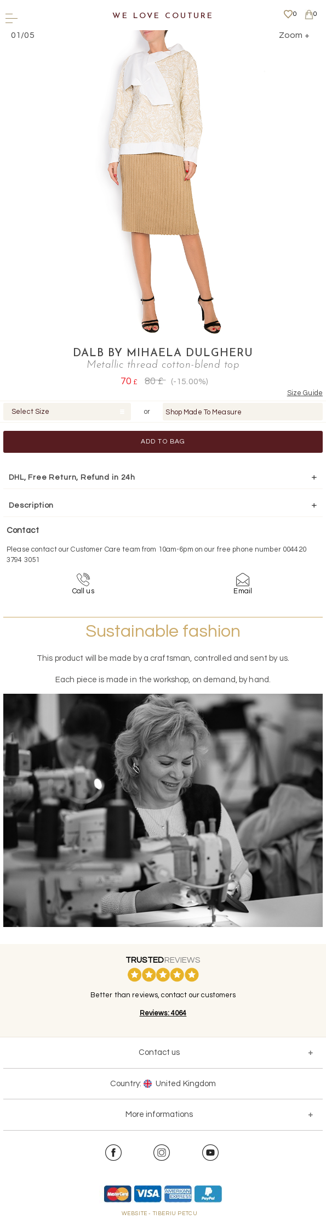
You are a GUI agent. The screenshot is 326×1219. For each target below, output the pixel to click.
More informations (159, 1114)
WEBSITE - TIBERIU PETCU (160, 1213)
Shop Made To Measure (203, 412)
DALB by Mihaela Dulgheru (163, 353)
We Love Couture (163, 16)
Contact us (159, 1052)
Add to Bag (163, 441)
